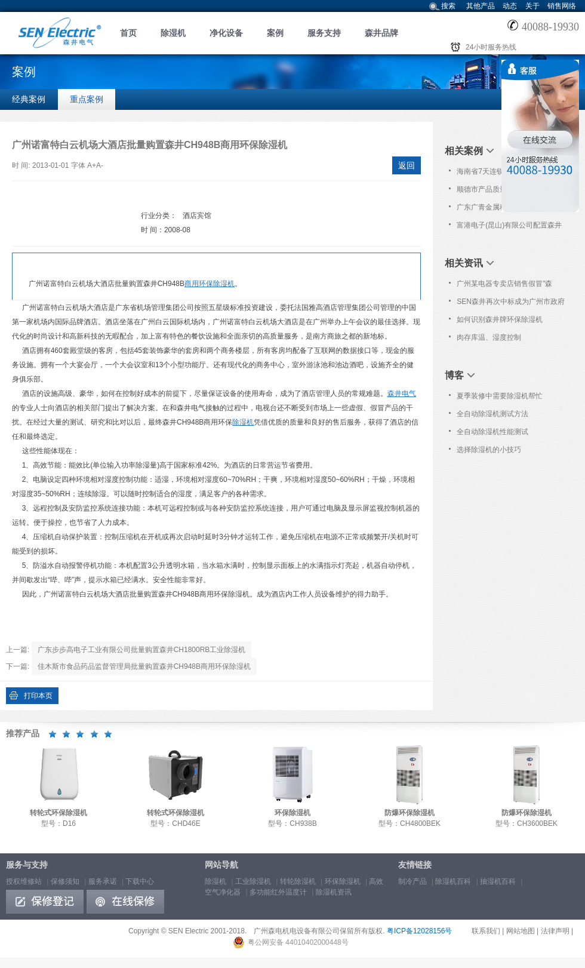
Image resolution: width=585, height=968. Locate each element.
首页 (128, 33)
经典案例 (28, 99)
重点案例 (86, 99)
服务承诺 (102, 881)
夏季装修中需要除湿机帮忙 (500, 396)
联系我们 (486, 931)
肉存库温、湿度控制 (489, 337)
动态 (510, 6)
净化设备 (226, 33)
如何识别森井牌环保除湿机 (500, 319)
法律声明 (555, 931)
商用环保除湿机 (209, 283)
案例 (275, 33)
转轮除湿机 (298, 881)
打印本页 (38, 696)
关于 (532, 6)
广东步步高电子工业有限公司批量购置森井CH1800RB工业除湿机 (142, 650)
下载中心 (139, 881)
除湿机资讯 (334, 892)
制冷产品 (412, 881)
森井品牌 (381, 33)
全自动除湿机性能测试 (492, 432)
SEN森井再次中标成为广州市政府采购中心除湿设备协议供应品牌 (511, 304)
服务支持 (324, 33)
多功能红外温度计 (278, 892)
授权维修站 (24, 881)
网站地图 (520, 931)
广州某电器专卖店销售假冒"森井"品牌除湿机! (504, 286)
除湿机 (173, 33)
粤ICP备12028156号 (419, 931)
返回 (406, 165)
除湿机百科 (453, 881)
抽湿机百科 (498, 881)
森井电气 (401, 393)
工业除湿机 (253, 881)
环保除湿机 (343, 881)
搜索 (448, 6)
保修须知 (65, 881)
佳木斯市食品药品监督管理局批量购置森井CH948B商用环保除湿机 (144, 666)
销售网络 (561, 6)
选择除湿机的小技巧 (489, 449)
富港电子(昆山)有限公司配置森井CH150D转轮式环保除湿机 (509, 227)
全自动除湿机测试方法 (492, 414)
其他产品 (480, 6)
